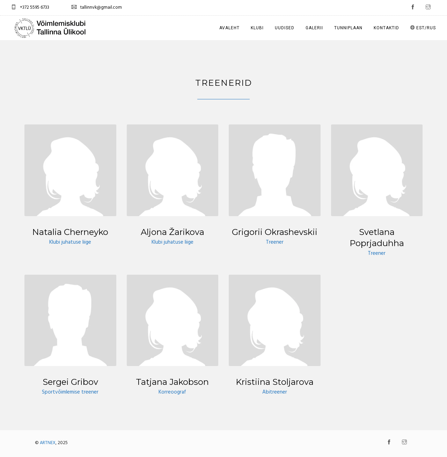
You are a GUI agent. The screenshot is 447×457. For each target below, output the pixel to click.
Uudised (284, 27)
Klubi (257, 27)
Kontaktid (386, 27)
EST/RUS (423, 27)
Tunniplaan (348, 27)
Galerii (314, 27)
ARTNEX (48, 443)
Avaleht (229, 27)
